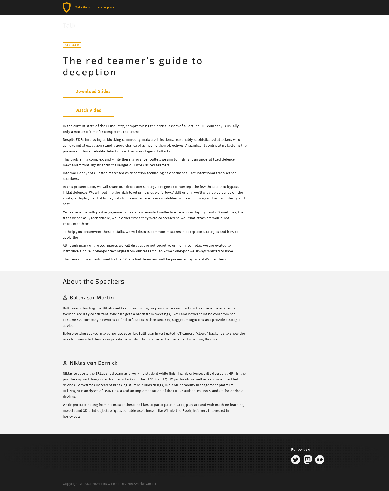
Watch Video (88, 110)
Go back (72, 45)
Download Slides (93, 91)
